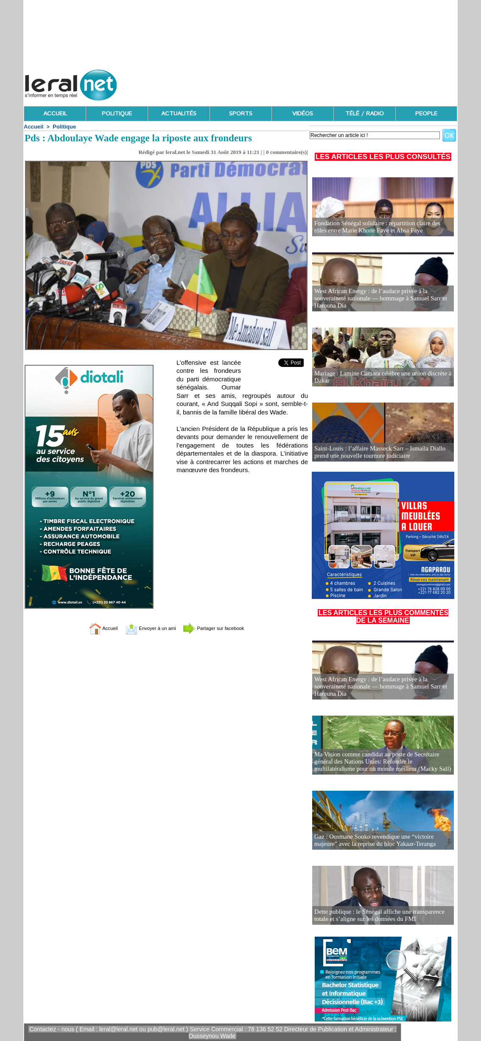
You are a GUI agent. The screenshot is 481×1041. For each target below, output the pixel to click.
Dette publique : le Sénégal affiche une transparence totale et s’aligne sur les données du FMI (376, 915)
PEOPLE (426, 113)
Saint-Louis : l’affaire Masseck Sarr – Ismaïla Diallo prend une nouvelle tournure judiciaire (376, 452)
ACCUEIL (55, 113)
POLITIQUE (117, 113)
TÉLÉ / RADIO (364, 113)
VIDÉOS (302, 113)
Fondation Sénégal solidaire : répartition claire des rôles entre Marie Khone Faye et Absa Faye (380, 227)
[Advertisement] (302, 83)
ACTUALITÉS (178, 113)
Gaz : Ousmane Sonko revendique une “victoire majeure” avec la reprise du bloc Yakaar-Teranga (382, 840)
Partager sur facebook (222, 628)
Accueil (33, 126)
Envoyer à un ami (145, 628)
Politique (64, 126)
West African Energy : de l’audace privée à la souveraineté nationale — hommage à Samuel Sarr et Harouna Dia (377, 299)
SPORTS (240, 113)
